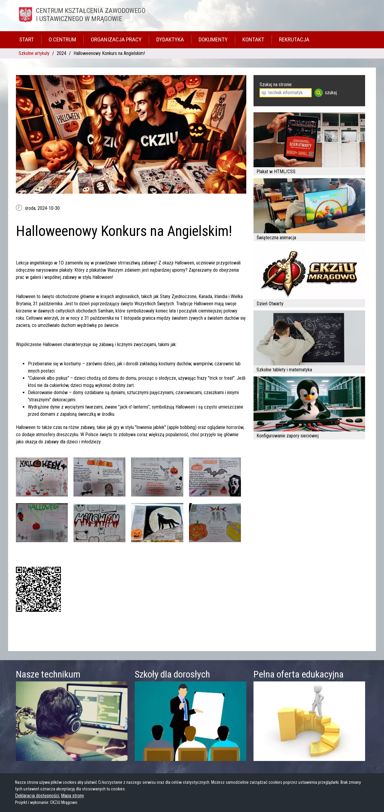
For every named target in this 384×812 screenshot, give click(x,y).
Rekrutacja (294, 39)
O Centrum (62, 39)
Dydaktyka (170, 39)
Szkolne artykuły (34, 53)
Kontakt (253, 39)
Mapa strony (72, 795)
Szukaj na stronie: (276, 84)
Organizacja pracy (116, 39)
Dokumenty (213, 39)
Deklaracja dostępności (37, 795)
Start (26, 39)
